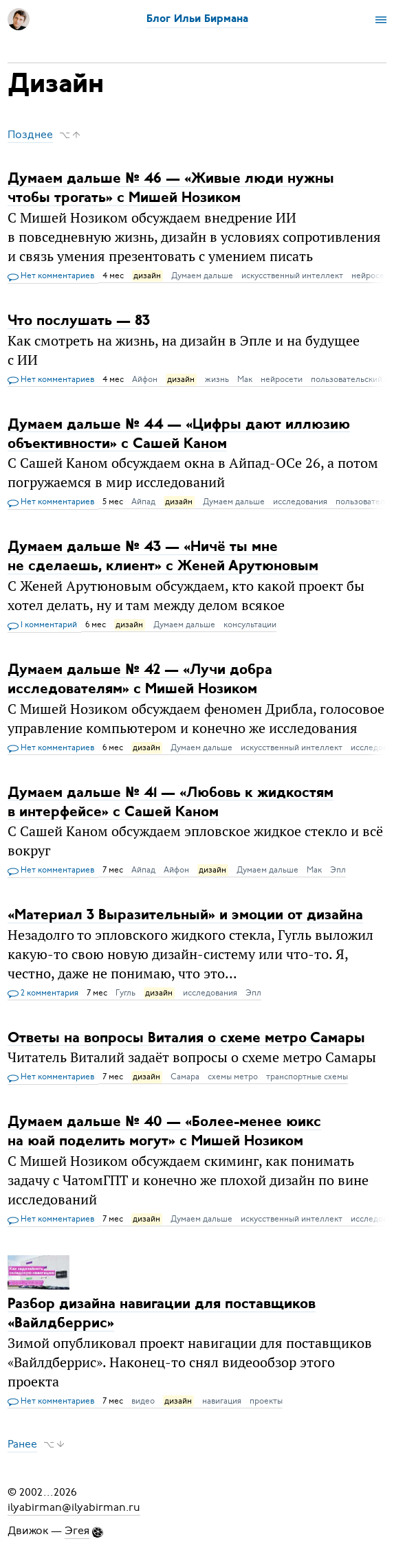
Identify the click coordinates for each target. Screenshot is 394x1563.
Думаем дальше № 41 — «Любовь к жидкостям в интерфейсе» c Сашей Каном (170, 802)
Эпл (338, 869)
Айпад (143, 501)
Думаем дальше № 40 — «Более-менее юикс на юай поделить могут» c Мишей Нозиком (164, 1132)
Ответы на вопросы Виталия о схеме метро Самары (186, 1038)
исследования (300, 501)
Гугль (125, 992)
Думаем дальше (202, 275)
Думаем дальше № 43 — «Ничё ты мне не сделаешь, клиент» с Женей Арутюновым (163, 557)
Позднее (30, 134)
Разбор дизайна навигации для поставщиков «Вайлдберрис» (162, 1314)
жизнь (217, 379)
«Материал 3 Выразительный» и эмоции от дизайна (185, 915)
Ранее (22, 1444)
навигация (221, 1400)
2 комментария (43, 993)
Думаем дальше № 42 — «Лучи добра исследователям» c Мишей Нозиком (140, 680)
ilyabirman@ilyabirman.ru (74, 1507)
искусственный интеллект (292, 275)
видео (143, 1400)
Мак (244, 379)
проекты (266, 1400)
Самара (185, 1076)
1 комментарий (42, 625)
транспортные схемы (307, 1076)
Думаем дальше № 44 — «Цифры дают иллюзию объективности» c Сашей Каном (179, 434)
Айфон (144, 379)
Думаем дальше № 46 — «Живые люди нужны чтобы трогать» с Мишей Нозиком (171, 188)
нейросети (282, 379)
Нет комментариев (51, 276)
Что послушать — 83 (79, 321)
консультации (249, 624)
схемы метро (233, 1076)
